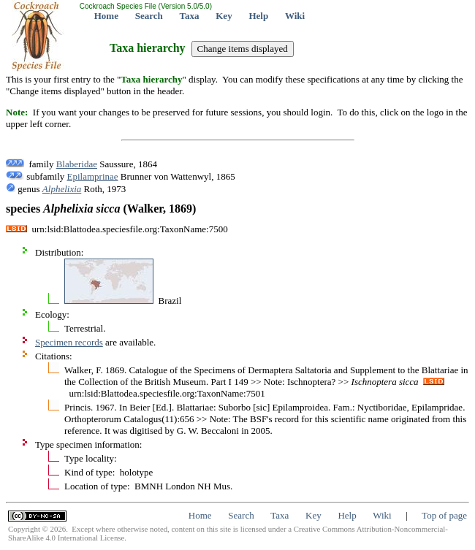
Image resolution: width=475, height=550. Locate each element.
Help (258, 15)
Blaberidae (76, 163)
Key (224, 15)
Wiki (295, 15)
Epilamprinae (92, 176)
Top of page (444, 515)
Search (149, 15)
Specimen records (69, 342)
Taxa (190, 15)
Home (106, 15)
